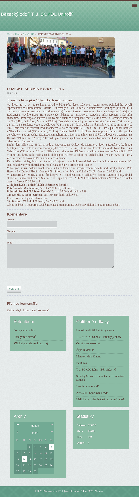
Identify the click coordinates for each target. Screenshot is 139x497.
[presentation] (34, 278)
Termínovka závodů (87, 386)
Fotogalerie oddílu (24, 330)
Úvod (9, 34)
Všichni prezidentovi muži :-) (31, 343)
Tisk (61, 491)
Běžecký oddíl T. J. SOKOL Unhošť (37, 14)
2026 (35, 432)
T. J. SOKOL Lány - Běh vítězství (96, 369)
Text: (9, 242)
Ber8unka (81, 363)
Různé (17, 34)
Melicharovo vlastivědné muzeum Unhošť (100, 399)
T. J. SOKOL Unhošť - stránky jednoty (98, 336)
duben (35, 425)
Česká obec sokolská (88, 343)
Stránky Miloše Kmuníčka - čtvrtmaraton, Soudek (100, 378)
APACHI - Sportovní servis (92, 392)
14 (24, 459)
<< (18, 425)
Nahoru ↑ (100, 491)
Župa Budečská (85, 349)
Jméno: (11, 219)
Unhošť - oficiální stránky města (95, 330)
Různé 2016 (28, 34)
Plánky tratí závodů (25, 336)
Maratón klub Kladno (88, 356)
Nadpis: (11, 231)
